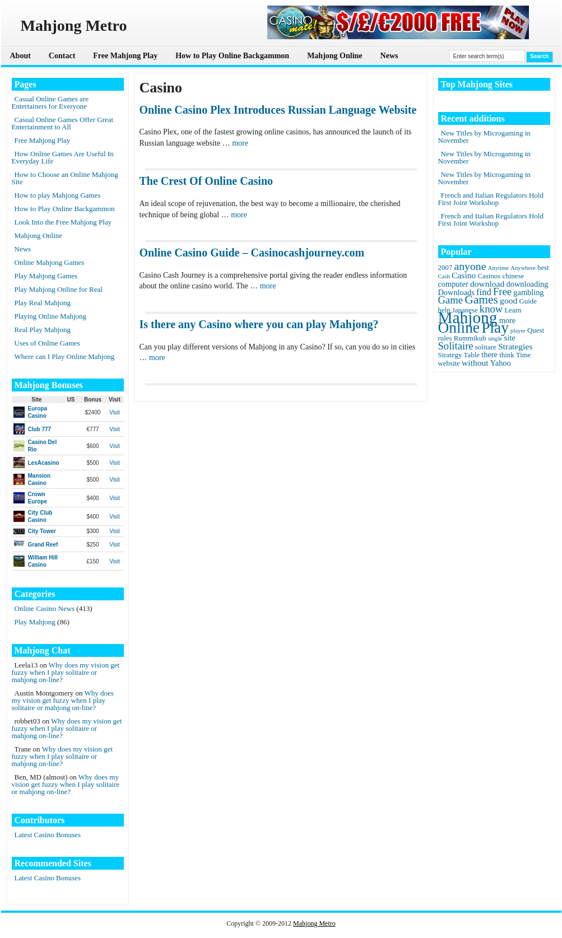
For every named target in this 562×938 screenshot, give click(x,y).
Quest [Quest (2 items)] (535, 330)
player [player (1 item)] (518, 331)
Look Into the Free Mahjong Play (63, 222)
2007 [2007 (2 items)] (445, 268)
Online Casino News (45, 608)
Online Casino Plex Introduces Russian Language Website (278, 110)
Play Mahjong (35, 622)
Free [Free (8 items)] (502, 291)
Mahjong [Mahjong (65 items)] (468, 317)
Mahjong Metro (314, 923)
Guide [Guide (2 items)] (527, 301)
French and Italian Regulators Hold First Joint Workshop (491, 199)
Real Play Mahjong (43, 329)
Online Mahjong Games (50, 262)
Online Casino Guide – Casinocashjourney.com (252, 252)
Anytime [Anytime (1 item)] (498, 268)
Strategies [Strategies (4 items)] (515, 346)
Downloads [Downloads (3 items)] (456, 292)
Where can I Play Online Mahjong (65, 356)
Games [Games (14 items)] (481, 299)
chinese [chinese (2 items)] (513, 276)
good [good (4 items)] (508, 300)
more (240, 143)
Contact (62, 56)
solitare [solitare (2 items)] (485, 347)
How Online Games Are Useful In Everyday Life (63, 157)
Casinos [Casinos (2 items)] (489, 276)
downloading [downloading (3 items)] (528, 283)
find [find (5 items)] (483, 292)
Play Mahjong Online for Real (59, 289)
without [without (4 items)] (475, 362)
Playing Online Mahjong (51, 316)
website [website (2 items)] (449, 363)
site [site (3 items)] (509, 337)
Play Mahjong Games (46, 276)
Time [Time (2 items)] (523, 355)
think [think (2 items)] (506, 355)
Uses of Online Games (47, 343)
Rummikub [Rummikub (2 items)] (470, 338)
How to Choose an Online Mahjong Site (65, 178)
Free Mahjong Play (125, 56)
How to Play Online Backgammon (232, 56)
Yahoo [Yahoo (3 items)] (500, 362)
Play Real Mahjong (43, 302)
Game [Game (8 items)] (450, 300)
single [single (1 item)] (495, 338)
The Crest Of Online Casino (206, 181)
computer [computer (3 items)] (453, 283)
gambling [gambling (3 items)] (528, 292)
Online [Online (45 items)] (459, 327)
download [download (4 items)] (487, 283)
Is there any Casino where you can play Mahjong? (259, 324)
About (20, 56)
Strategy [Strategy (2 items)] (450, 355)
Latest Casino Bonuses (48, 834)
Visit (114, 412)
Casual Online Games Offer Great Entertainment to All (63, 123)
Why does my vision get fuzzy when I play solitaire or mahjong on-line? (66, 672)
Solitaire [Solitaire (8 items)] (455, 346)
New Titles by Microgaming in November (484, 136)
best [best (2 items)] (543, 268)
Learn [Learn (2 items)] (512, 310)
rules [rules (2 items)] (445, 338)
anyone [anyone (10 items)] (470, 266)
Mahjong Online (334, 56)
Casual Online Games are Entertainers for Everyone (50, 102)
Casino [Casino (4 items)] (464, 275)
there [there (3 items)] (489, 354)
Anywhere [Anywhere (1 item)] (522, 268)
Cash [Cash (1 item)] (444, 276)
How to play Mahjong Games (58, 195)
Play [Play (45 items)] (495, 327)
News (389, 56)
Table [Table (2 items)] (472, 355)
